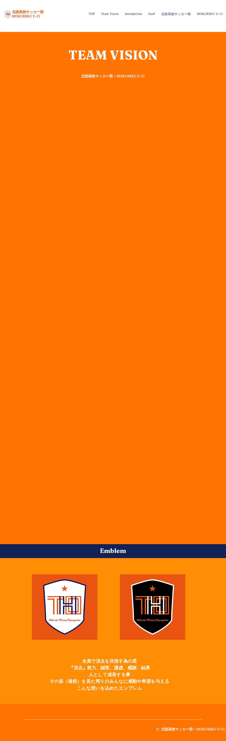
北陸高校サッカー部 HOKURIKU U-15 (28, 14)
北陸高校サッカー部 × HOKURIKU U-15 (113, 76)
